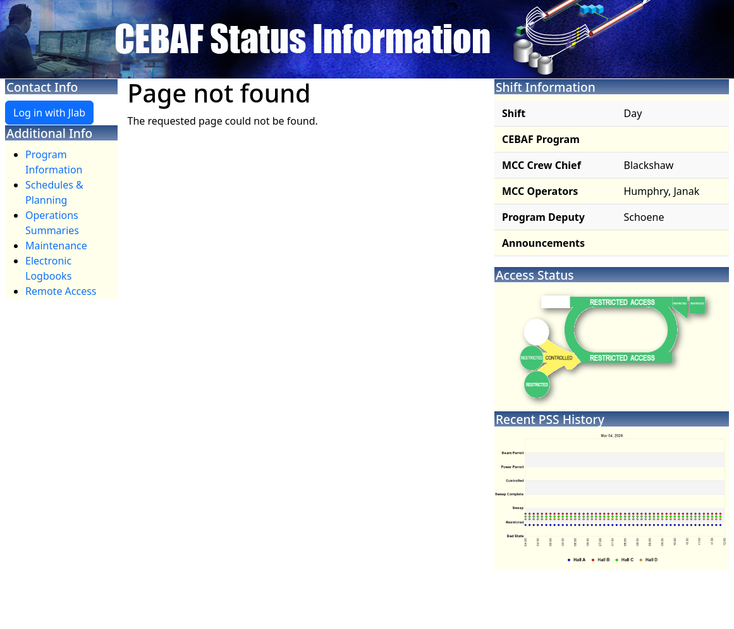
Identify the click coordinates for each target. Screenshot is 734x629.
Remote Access (61, 291)
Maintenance (56, 245)
